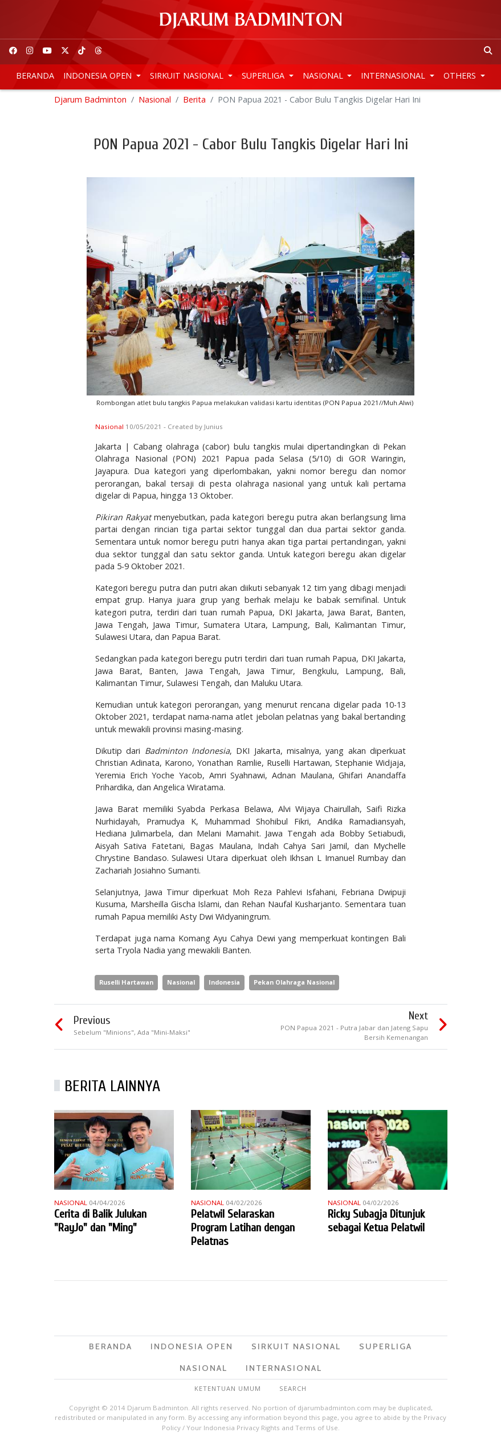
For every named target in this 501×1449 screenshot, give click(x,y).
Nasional (324, 75)
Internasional (394, 75)
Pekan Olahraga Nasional (294, 985)
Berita (194, 102)
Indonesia (224, 985)
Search (293, 1391)
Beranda (35, 75)
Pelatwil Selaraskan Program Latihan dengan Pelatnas (243, 1230)
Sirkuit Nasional (188, 75)
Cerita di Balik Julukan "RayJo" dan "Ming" (100, 1223)
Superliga (264, 75)
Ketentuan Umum (227, 1391)
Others (460, 75)
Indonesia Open (98, 75)
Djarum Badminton (90, 102)
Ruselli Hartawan (126, 985)
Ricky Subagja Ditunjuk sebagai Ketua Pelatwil (376, 1223)
